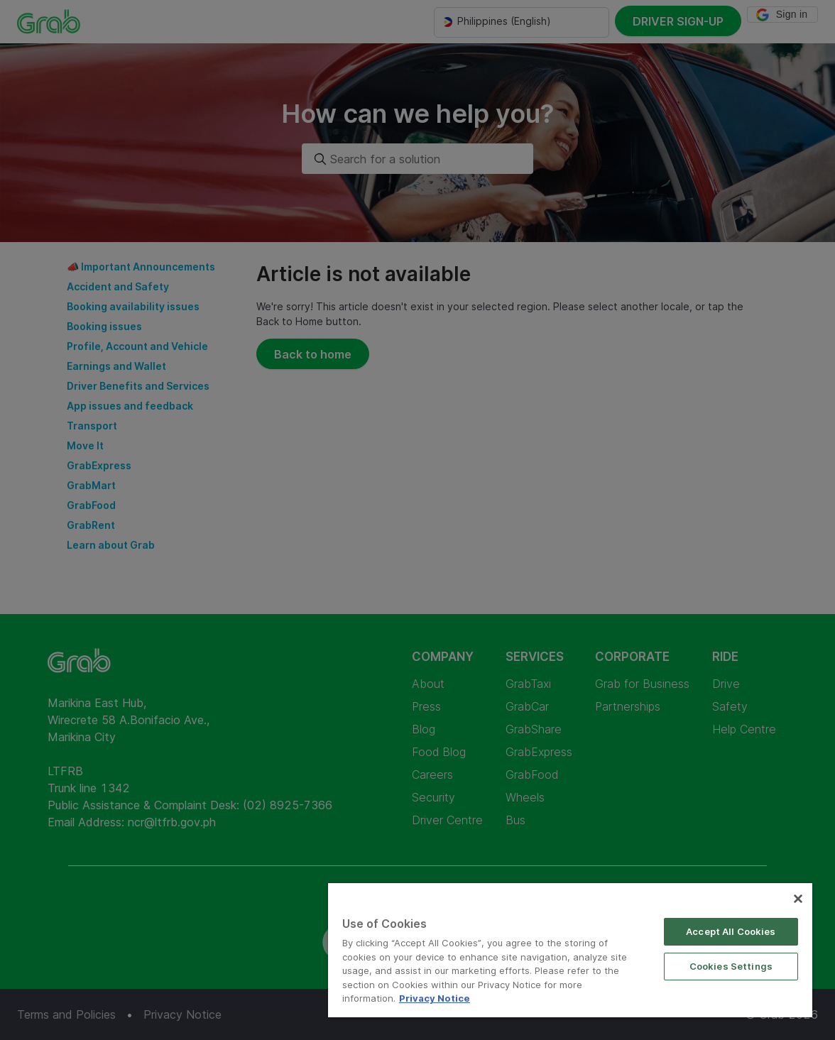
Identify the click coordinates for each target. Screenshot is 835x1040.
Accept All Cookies (730, 931)
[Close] (798, 898)
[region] (570, 950)
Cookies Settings (731, 966)
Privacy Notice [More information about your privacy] (434, 998)
